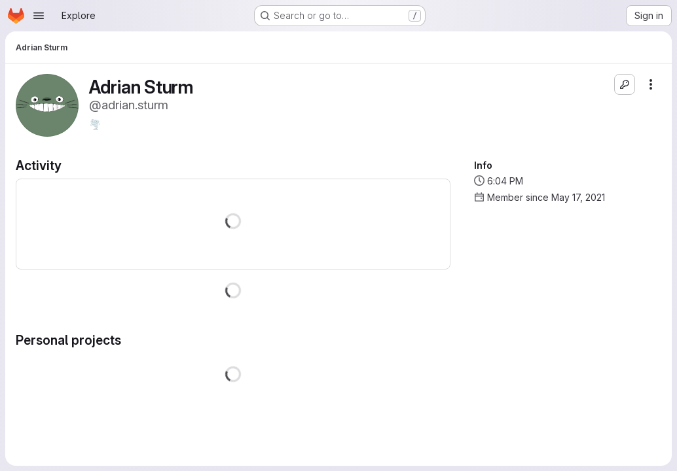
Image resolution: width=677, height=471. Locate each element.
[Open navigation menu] (38, 15)
